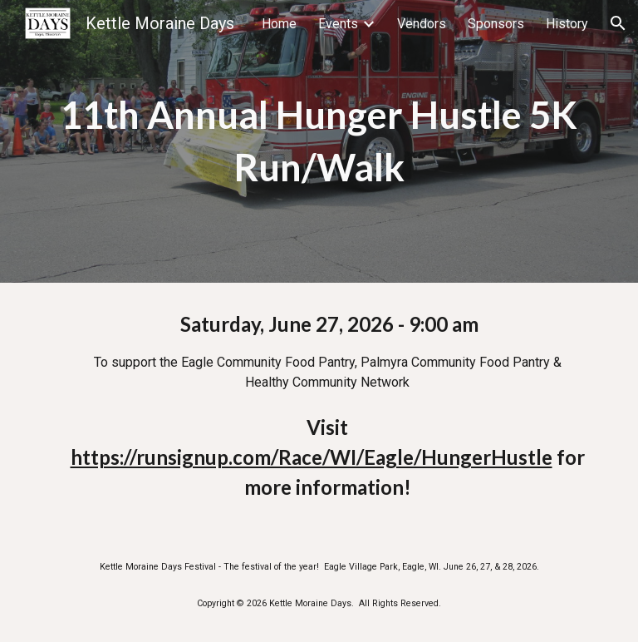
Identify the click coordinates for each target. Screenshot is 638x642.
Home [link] (279, 24)
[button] (618, 23)
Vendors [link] (421, 24)
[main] (319, 141)
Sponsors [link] (496, 24)
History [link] (567, 24)
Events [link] (338, 24)
